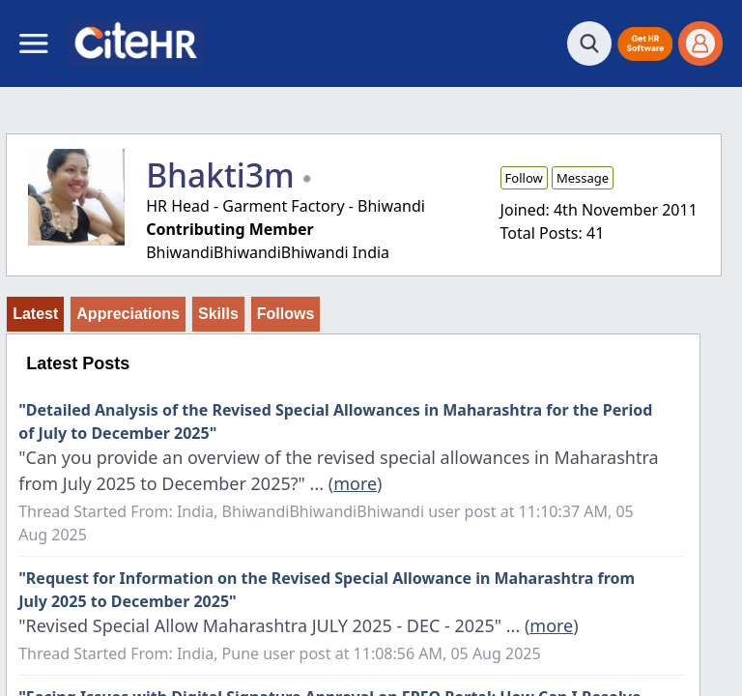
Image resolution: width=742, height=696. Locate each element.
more (355, 483)
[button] (644, 44)
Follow (524, 178)
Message (582, 178)
